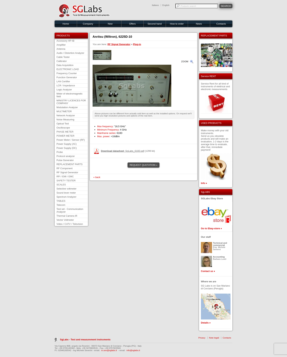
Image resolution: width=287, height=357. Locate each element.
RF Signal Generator (67, 172)
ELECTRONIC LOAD (67, 69)
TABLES (60, 200)
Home (66, 23)
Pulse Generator (65, 160)
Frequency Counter (66, 73)
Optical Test (62, 123)
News (199, 23)
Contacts (221, 23)
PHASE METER (65, 131)
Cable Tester (63, 57)
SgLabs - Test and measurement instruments (85, 339)
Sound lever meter (66, 192)
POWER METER (65, 135)
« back (96, 177)
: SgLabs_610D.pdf (122, 151)
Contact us (207, 271)
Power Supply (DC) (66, 148)
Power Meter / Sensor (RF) (70, 139)
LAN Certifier (63, 81)
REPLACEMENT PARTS (69, 164)
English (165, 5)
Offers (132, 23)
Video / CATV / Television (69, 224)
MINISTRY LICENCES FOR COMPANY (71, 102)
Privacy (201, 338)
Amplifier (61, 44)
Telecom (60, 205)
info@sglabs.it (133, 350)
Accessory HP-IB (65, 40)
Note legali (214, 338)
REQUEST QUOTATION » (143, 165)
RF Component (64, 168)
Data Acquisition (65, 65)
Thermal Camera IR (66, 215)
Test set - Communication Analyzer (69, 210)
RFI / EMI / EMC (65, 176)
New (110, 23)
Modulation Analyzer (67, 107)
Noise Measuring (65, 119)
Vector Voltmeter (65, 220)
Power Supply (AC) (66, 144)
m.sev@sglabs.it (109, 350)
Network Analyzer (65, 115)
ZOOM (184, 61)
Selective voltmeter (66, 188)
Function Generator (66, 77)
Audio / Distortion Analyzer (70, 53)
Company (88, 23)
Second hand (155, 23)
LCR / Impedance (65, 85)
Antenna (60, 49)
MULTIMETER (64, 111)
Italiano (155, 5)
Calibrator (61, 61)
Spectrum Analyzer (66, 196)
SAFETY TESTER (66, 180)
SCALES (61, 184)
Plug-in (137, 44)
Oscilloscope (63, 127)
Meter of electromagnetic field (69, 95)
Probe (59, 152)
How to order (177, 23)
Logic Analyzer (64, 89)
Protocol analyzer (65, 156)
